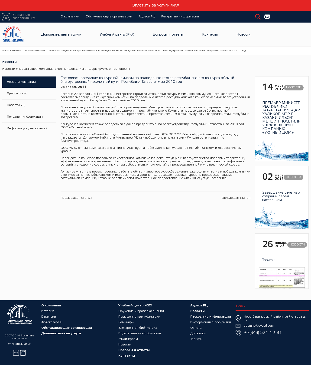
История (47, 311)
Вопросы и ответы (168, 34)
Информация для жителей (27, 128)
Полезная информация (25, 116)
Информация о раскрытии (210, 322)
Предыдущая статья (76, 197)
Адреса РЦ (147, 16)
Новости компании (35, 51)
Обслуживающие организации (109, 16)
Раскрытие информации (180, 16)
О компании (70, 16)
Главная (6, 51)
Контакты (210, 34)
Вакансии (48, 316)
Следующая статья (235, 197)
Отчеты (196, 327)
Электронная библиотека (137, 327)
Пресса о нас (17, 93)
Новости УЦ (16, 105)
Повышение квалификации (139, 316)
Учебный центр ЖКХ (117, 34)
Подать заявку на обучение (139, 333)
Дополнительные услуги (61, 34)
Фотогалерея (51, 322)
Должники (198, 333)
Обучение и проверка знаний (141, 311)
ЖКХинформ (128, 339)
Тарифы (196, 339)
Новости (243, 34)
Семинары (126, 322)
